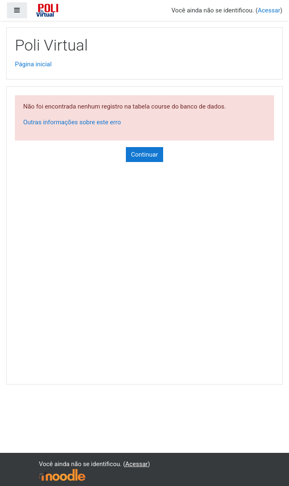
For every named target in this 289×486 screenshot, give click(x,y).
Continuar (144, 154)
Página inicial (33, 64)
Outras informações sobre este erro (72, 122)
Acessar (269, 10)
